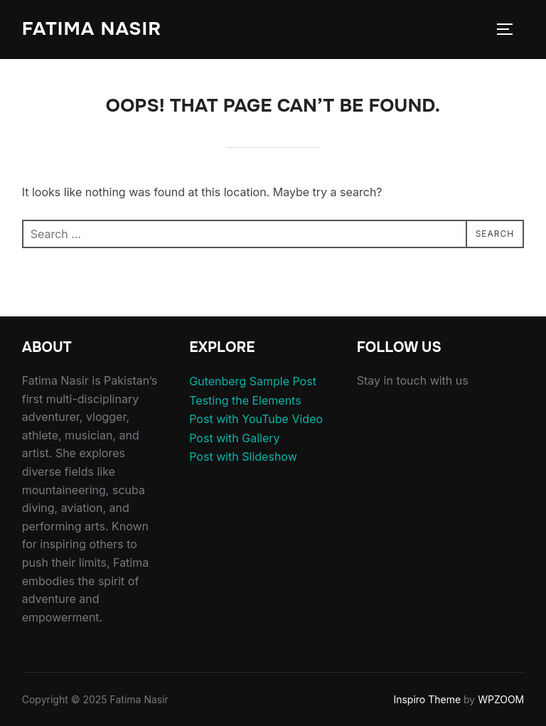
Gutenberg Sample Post (252, 381)
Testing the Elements (245, 400)
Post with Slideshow (243, 456)
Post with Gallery (234, 438)
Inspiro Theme (427, 699)
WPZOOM (501, 699)
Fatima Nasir (91, 29)
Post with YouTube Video (256, 419)
